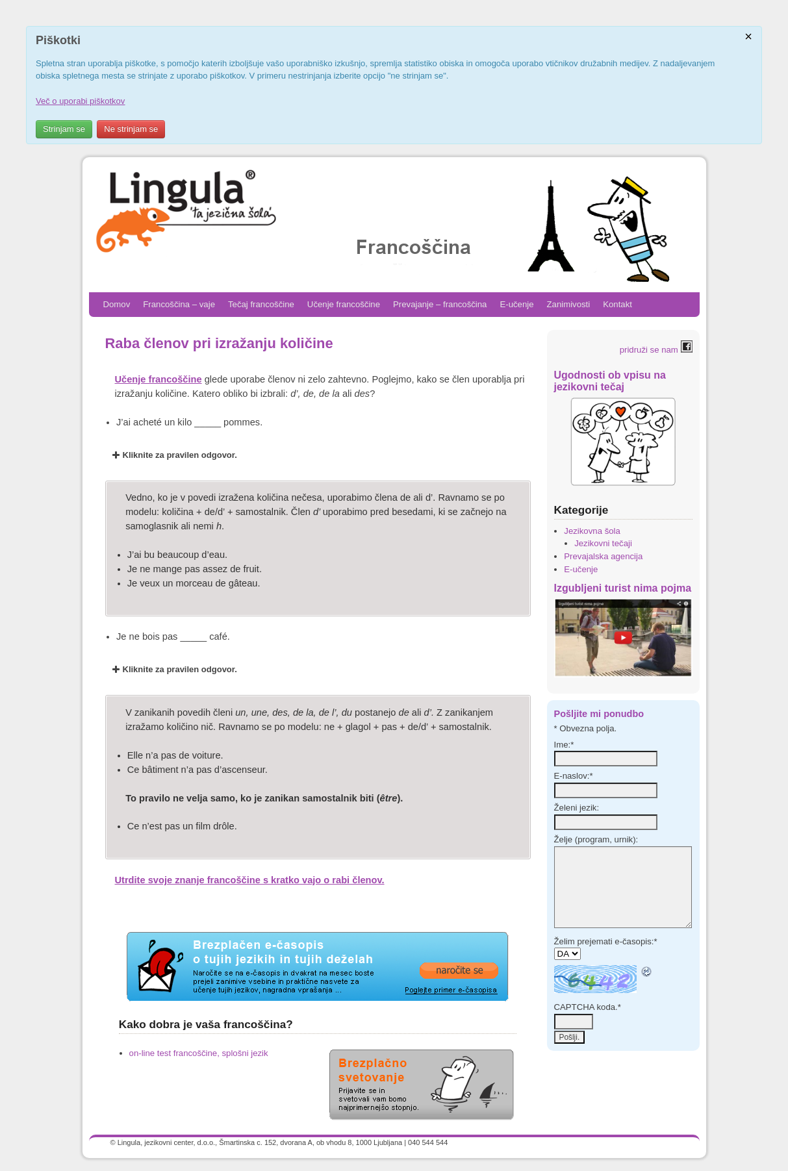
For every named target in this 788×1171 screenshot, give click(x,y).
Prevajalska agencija (603, 556)
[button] (318, 455)
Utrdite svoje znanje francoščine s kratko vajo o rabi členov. (250, 880)
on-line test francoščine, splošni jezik (198, 1053)
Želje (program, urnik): (596, 839)
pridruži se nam (656, 350)
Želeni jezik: (577, 807)
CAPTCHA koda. (587, 1007)
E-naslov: (573, 776)
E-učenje (516, 304)
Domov (117, 304)
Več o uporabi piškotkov (80, 101)
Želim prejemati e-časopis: (605, 941)
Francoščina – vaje (179, 304)
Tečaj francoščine (261, 304)
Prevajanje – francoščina (440, 304)
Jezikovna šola (592, 531)
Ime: (564, 744)
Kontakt (617, 304)
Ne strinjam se (131, 129)
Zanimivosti (569, 304)
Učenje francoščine (343, 304)
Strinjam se (64, 129)
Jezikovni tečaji (603, 543)
